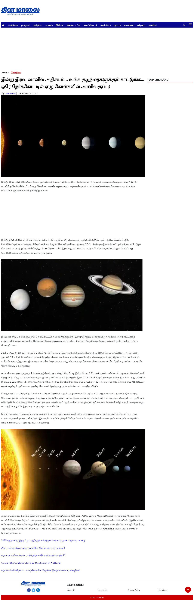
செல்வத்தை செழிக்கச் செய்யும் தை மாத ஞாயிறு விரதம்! (31, 562)
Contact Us (102, 590)
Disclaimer (162, 590)
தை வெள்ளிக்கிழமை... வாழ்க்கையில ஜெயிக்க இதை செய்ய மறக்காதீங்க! (40, 570)
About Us (71, 590)
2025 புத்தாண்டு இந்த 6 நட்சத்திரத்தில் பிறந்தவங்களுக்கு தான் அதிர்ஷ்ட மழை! (43, 540)
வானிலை (129, 25)
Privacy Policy (134, 590)
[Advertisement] (91, 48)
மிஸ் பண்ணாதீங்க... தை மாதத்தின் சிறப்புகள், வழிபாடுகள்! (33, 548)
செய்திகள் (13, 25)
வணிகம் (152, 25)
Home (4, 72)
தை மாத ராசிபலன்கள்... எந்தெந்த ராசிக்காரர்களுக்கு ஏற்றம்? (33, 555)
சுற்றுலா (141, 25)
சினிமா (59, 25)
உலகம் (49, 25)
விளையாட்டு (73, 25)
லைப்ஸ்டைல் (90, 25)
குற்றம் (117, 25)
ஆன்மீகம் (106, 25)
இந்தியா (37, 25)
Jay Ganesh (10, 94)
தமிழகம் (25, 25)
